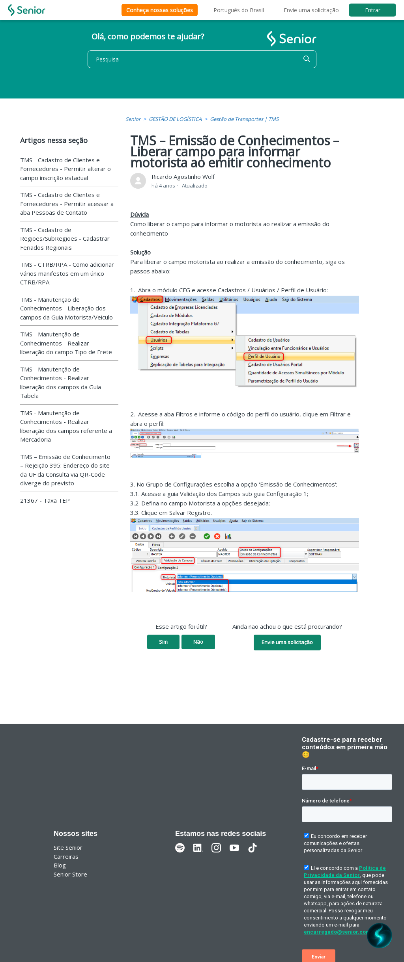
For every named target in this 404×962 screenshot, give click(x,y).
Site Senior (68, 847)
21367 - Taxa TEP (45, 500)
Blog (60, 865)
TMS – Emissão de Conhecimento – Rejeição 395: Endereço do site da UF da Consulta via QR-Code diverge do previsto (65, 470)
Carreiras (66, 856)
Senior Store (70, 874)
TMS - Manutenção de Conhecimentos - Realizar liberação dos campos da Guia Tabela (60, 382)
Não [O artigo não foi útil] (198, 641)
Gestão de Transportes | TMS (244, 119)
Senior (132, 119)
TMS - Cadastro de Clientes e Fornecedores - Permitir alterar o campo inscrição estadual (65, 169)
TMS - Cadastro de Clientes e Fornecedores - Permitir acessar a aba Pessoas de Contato (67, 203)
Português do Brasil (238, 10)
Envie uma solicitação (311, 10)
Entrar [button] (372, 10)
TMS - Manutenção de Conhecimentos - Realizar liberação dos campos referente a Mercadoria (66, 426)
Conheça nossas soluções (159, 10)
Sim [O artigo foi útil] (163, 641)
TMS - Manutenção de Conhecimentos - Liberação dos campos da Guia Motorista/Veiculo (66, 308)
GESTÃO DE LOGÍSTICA (175, 119)
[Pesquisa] (202, 59)
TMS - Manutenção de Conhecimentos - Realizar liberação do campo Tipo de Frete (66, 343)
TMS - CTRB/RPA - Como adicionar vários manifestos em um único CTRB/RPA (67, 273)
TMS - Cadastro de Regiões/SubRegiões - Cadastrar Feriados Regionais (65, 238)
